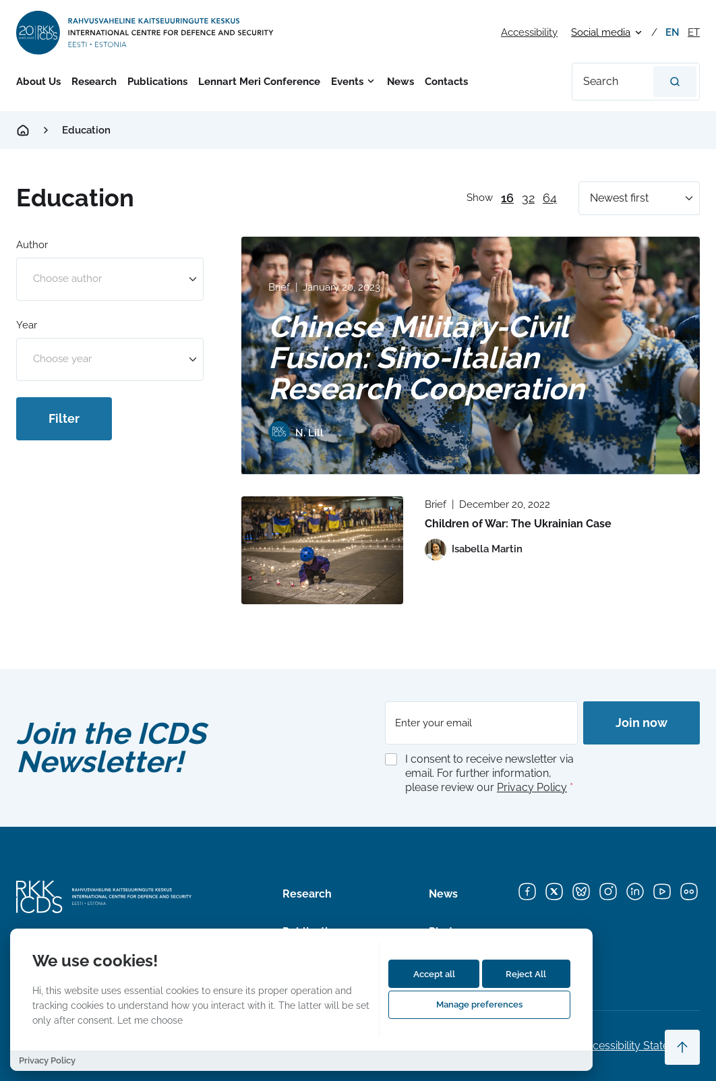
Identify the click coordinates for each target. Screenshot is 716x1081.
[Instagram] (608, 891)
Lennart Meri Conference (259, 82)
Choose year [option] (62, 359)
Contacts (446, 82)
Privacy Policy (532, 787)
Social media (600, 32)
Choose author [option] (67, 279)
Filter (64, 418)
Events (347, 82)
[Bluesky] (581, 891)
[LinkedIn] (635, 891)
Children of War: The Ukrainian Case (518, 523)
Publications (157, 82)
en (672, 32)
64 (550, 198)
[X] (554, 891)
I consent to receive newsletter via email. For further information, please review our (489, 773)
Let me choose (150, 1020)
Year (26, 325)
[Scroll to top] (682, 1047)
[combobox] (110, 279)
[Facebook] (527, 891)
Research (94, 82)
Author (32, 245)
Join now (641, 722)
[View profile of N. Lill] (296, 434)
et (694, 32)
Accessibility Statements (639, 1045)
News (400, 82)
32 (528, 198)
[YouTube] (662, 891)
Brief (279, 287)
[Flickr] (689, 891)
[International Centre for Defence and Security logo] (146, 33)
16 (507, 198)
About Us (38, 82)
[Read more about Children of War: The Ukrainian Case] (322, 550)
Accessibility (529, 32)
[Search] (674, 81)
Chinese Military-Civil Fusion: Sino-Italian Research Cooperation (426, 358)
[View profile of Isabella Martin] (474, 549)
